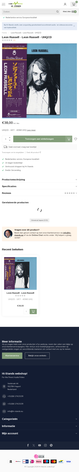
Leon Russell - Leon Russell (20, 293)
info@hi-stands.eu (15, 411)
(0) (14, 40)
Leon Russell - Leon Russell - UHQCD (26, 33)
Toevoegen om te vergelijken (13, 152)
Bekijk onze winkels (37, 355)
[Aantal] (26, 311)
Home (4, 33)
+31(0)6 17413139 (15, 396)
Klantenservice (12, 355)
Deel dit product (34, 152)
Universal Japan (39, 220)
